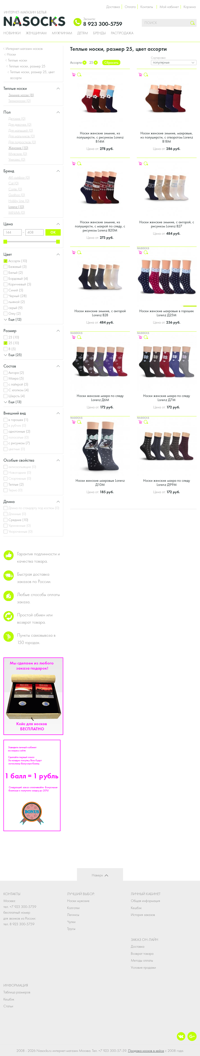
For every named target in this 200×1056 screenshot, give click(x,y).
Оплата (130, 6)
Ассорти (17, 260)
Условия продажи (143, 967)
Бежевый (17, 266)
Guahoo (16, 194)
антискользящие (22, 466)
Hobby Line (18, 200)
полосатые (18, 437)
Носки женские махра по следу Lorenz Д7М (166, 397)
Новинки (12, 33)
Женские (18, 147)
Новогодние (19, 472)
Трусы (71, 928)
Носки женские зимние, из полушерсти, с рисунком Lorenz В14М (100, 137)
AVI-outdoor (19, 177)
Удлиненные (19, 525)
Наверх (97, 875)
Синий (15, 290)
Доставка (113, 6)
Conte (15, 189)
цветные (16, 449)
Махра (16, 378)
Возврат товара (142, 953)
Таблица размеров (16, 992)
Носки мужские (78, 900)
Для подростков (22, 142)
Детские (17, 118)
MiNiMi (16, 212)
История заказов (143, 914)
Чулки (71, 921)
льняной (16, 301)
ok (53, 232)
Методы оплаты (142, 960)
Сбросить (111, 62)
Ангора (16, 372)
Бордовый (18, 278)
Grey (14, 313)
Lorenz (16, 206)
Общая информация (145, 900)
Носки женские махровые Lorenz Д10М (100, 482)
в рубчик (17, 425)
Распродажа (122, 33)
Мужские (17, 153)
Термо (15, 490)
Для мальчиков (21, 136)
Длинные (17, 513)
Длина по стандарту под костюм (33, 507)
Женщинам (36, 33)
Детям (82, 33)
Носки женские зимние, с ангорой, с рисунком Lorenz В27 (166, 224)
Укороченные (20, 531)
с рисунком (19, 443)
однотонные (19, 431)
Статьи (8, 1006)
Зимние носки (21, 95)
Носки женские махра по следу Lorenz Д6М (100, 397)
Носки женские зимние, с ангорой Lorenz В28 (100, 313)
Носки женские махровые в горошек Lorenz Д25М (166, 313)
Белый (15, 272)
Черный (17, 295)
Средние (18, 519)
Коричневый (19, 284)
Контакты (146, 6)
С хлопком (18, 390)
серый (15, 307)
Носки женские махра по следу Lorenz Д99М (166, 482)
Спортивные (19, 478)
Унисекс (16, 159)
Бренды (99, 33)
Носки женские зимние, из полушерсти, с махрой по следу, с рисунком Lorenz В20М (100, 226)
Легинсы (73, 914)
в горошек (18, 419)
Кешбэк (136, 907)
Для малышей (20, 130)
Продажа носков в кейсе (146, 1050)
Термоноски (19, 100)
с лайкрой (18, 384)
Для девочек (20, 124)
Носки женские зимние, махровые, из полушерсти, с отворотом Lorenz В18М (166, 137)
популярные (161, 62)
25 (13, 342)
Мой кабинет (169, 6)
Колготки (73, 907)
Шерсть (16, 396)
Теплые (16, 484)
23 (13, 337)
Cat (13, 183)
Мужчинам (62, 33)
